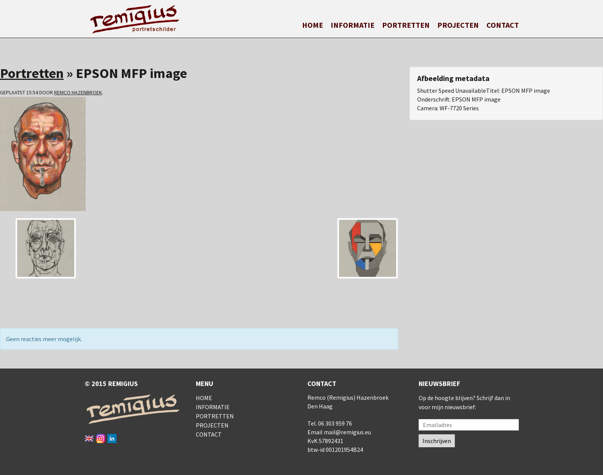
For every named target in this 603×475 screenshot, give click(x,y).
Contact (502, 25)
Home (312, 25)
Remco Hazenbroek (78, 92)
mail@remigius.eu (347, 432)
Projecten (458, 25)
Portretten (406, 25)
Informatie (352, 25)
